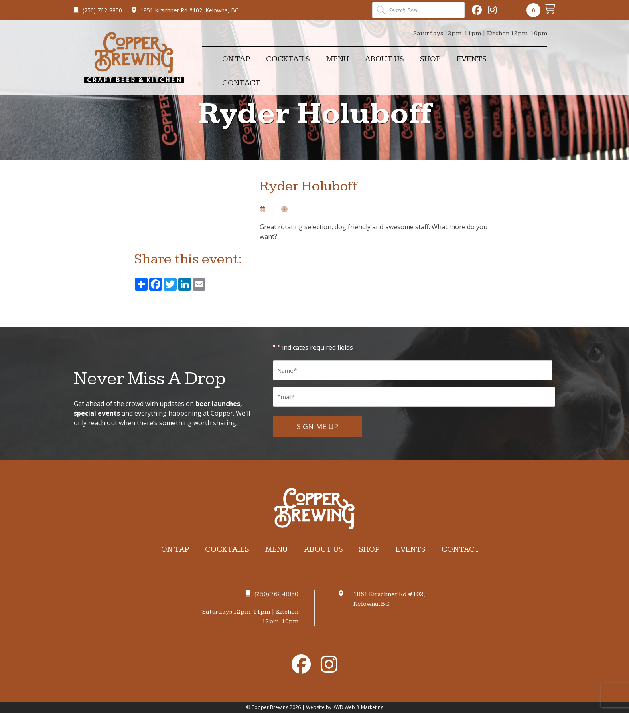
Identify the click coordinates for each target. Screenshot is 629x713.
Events (472, 59)
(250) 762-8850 (98, 10)
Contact (241, 83)
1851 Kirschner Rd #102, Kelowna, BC (185, 10)
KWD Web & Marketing (358, 707)
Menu (337, 59)
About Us (384, 59)
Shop (430, 59)
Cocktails (288, 59)
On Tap (236, 59)
